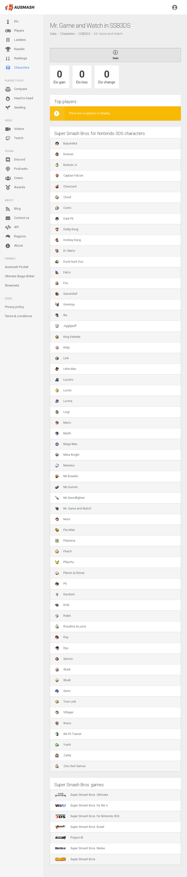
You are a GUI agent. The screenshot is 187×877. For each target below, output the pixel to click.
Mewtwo (65, 465)
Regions (15, 236)
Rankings (16, 58)
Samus (64, 659)
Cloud (63, 197)
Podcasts (16, 169)
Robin (63, 616)
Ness (62, 519)
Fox (61, 283)
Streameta (12, 285)
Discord (15, 160)
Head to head (19, 98)
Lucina (63, 401)
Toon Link (65, 702)
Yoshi (63, 745)
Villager (64, 712)
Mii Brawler (66, 476)
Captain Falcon (69, 176)
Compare (16, 89)
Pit (61, 584)
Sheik (63, 669)
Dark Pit (64, 219)
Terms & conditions (18, 316)
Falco (63, 272)
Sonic (63, 691)
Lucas (63, 390)
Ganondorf (66, 294)
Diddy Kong (66, 229)
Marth (63, 433)
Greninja (65, 304)
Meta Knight (67, 455)
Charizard (65, 186)
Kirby (62, 347)
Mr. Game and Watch (73, 508)
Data (53, 34)
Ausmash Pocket (16, 267)
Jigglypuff (65, 326)
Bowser (64, 154)
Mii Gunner (66, 487)
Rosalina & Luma (70, 626)
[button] (175, 7)
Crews (14, 178)
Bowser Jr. (66, 165)
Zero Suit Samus (70, 766)
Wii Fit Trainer (68, 734)
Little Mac (65, 369)
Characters (17, 67)
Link (62, 358)
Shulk (63, 680)
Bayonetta (66, 143)
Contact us (17, 218)
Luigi (62, 412)
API (12, 227)
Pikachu (64, 562)
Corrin (63, 208)
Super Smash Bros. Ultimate (81, 795)
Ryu (61, 648)
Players (14, 31)
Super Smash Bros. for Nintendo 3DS (87, 816)
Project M (69, 838)
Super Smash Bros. (75, 859)
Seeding (15, 108)
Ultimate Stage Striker (19, 276)
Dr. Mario (65, 251)
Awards (15, 187)
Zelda (63, 755)
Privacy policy (14, 307)
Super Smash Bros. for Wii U (81, 805)
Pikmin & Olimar (69, 573)
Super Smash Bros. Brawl (79, 827)
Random (65, 594)
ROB (62, 605)
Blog (13, 209)
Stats (115, 55)
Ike (61, 315)
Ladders (15, 40)
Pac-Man (65, 530)
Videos (14, 129)
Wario (63, 723)
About (14, 246)
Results (15, 49)
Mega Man (66, 444)
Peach (63, 551)
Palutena (65, 541)
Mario (63, 423)
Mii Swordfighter (70, 498)
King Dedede (67, 337)
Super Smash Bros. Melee (80, 848)
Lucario (64, 380)
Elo (12, 21)
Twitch (14, 138)
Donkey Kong (68, 240)
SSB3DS (84, 34)
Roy (61, 637)
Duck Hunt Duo (69, 262)
